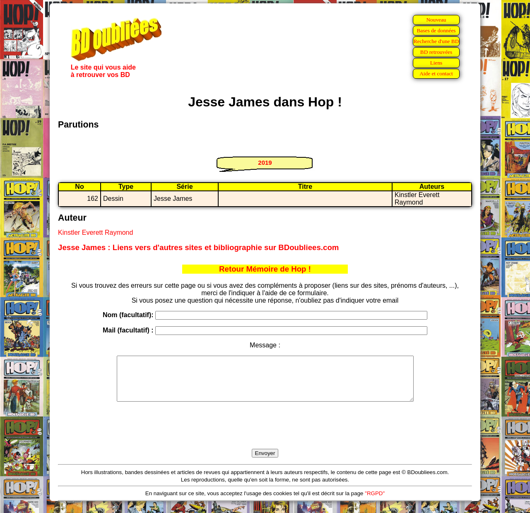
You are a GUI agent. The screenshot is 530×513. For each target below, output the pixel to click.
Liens (436, 63)
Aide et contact (436, 73)
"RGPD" (375, 502)
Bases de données (436, 30)
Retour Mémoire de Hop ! (265, 269)
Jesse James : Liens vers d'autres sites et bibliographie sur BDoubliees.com (198, 247)
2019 (265, 162)
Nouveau (436, 20)
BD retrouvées (436, 52)
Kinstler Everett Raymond (95, 232)
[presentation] (265, 435)
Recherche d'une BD (436, 41)
